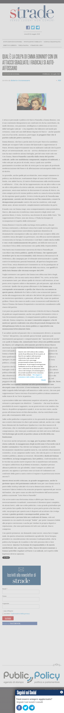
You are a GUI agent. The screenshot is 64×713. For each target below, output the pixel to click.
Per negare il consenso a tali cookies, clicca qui (30, 376)
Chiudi (43, 380)
